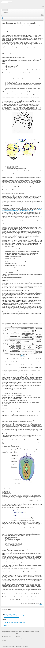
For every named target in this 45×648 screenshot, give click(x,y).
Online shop (5, 12)
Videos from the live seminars (6, 636)
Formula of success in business (10, 614)
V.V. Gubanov (39, 604)
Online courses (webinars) (20, 631)
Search (10, 2)
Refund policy (17, 646)
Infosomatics (18, 636)
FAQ (9, 9)
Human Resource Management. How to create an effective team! (16, 615)
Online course (20, 9)
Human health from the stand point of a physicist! (13, 620)
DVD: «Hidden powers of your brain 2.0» (8, 632)
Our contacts (34, 9)
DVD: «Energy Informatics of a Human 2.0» (9, 631)
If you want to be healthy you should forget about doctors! (15, 622)
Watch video (27, 9)
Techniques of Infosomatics (29, 631)
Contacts (26, 646)
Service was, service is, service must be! (11, 617)
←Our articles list (5, 625)
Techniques (14, 9)
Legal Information (5, 646)
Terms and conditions (11, 646)
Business (17, 635)
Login (43, 6)
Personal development (19, 638)
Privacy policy (22, 646)
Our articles (4, 9)
